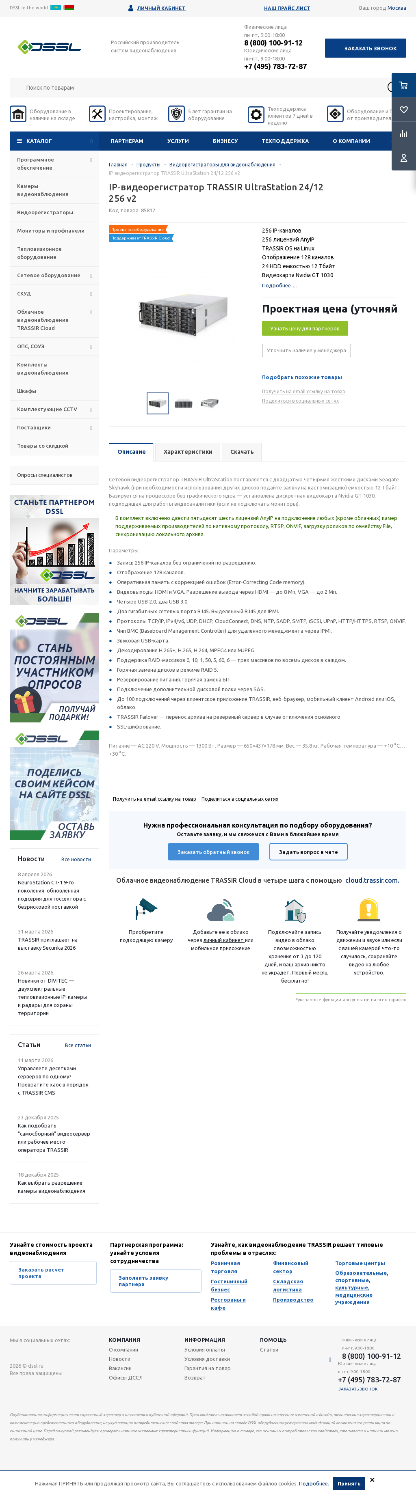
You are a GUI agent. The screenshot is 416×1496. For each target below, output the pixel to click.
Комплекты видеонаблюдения (43, 368)
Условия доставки (207, 1359)
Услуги (178, 141)
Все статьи (78, 1045)
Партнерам (127, 141)
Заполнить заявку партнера (143, 1281)
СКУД (24, 293)
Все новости (76, 859)
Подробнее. (314, 1483)
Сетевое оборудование (48, 275)
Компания (124, 1340)
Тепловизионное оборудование (39, 253)
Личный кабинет (161, 8)
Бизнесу (225, 141)
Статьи (269, 1349)
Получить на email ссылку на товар (303, 391)
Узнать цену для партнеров (305, 328)
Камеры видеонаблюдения (43, 190)
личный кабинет (224, 940)
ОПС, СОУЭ (31, 346)
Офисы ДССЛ (126, 1377)
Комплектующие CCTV (47, 409)
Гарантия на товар (207, 1368)
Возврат (195, 1377)
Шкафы (26, 391)
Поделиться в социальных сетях (300, 400)
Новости (119, 1359)
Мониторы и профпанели (50, 230)
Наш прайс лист (287, 8)
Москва (397, 8)
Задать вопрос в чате (308, 852)
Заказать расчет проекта (41, 1273)
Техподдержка (285, 141)
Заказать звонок (370, 48)
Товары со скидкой (42, 445)
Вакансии (120, 1368)
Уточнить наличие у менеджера (306, 350)
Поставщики (34, 427)
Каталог (39, 141)
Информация (204, 1340)
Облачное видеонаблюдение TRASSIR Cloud (43, 320)
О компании (351, 141)
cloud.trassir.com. (372, 880)
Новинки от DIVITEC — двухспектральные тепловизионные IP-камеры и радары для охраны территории (52, 997)
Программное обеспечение (35, 163)
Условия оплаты (204, 1349)
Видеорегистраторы (45, 212)
